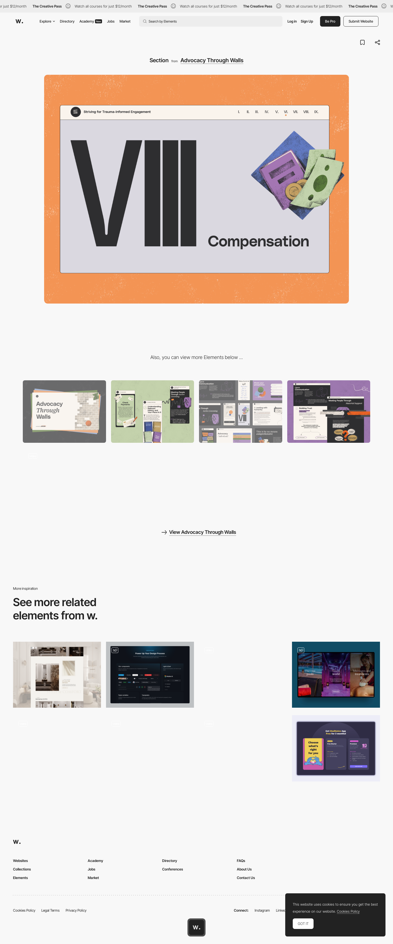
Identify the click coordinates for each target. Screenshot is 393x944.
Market (125, 21)
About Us (244, 869)
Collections (22, 869)
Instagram (262, 910)
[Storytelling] (328, 411)
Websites (20, 860)
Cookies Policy (24, 910)
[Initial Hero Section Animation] (243, 675)
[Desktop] (64, 411)
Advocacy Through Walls (211, 60)
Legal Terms (50, 910)
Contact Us (246, 878)
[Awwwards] (19, 21)
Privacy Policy (76, 910)
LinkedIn (282, 910)
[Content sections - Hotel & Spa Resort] (336, 675)
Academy (90, 21)
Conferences (172, 869)
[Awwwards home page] (196, 927)
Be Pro (330, 21)
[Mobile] (152, 411)
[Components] (240, 411)
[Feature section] (150, 675)
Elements (20, 878)
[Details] (57, 675)
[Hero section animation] (243, 748)
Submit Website (361, 21)
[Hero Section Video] (57, 748)
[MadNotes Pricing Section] (336, 748)
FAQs (241, 860)
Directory (67, 21)
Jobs (111, 21)
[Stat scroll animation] (150, 748)
